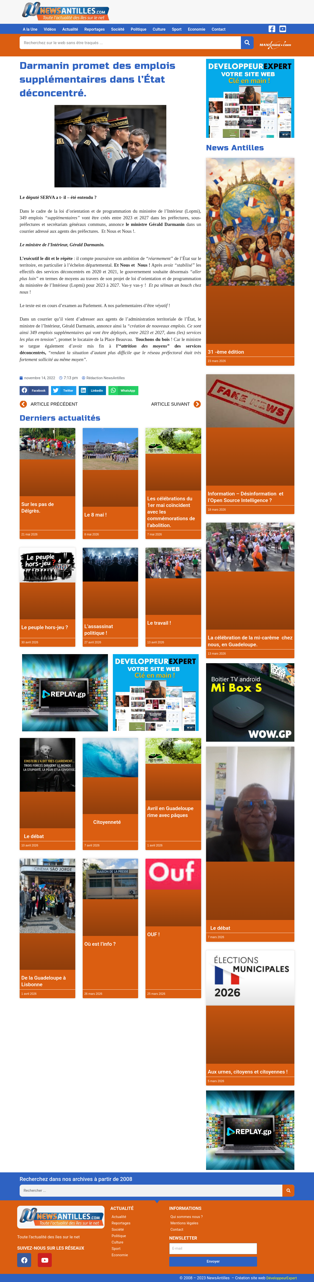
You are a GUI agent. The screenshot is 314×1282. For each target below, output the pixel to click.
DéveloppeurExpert (280, 1278)
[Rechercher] (247, 42)
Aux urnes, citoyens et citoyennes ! (248, 1072)
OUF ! (153, 934)
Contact (218, 29)
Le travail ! (159, 623)
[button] (34, 390)
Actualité (70, 29)
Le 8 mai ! (95, 515)
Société (117, 29)
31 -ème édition (226, 352)
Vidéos (50, 29)
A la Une (30, 29)
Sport (177, 29)
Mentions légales (185, 1223)
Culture (159, 29)
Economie (196, 29)
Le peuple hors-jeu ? (44, 627)
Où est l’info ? (100, 944)
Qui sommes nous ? (187, 1216)
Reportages (94, 29)
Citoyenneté (102, 822)
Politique (138, 29)
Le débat (32, 836)
